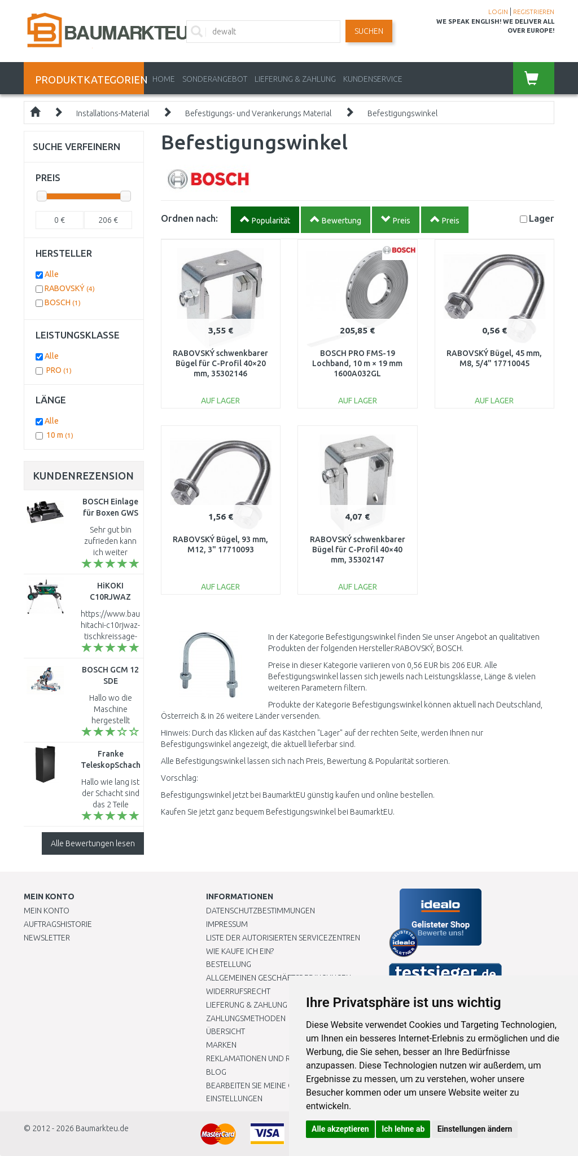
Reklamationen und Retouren (265, 1058)
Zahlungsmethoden (246, 1018)
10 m (59, 434)
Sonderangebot (214, 78)
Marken (221, 1044)
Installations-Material (112, 113)
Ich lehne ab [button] (403, 1128)
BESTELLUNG (228, 964)
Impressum (227, 924)
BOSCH (63, 302)
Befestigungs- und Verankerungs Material (258, 113)
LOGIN (498, 11)
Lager (541, 218)
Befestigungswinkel (402, 113)
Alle (52, 274)
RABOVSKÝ (70, 288)
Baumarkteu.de (102, 1128)
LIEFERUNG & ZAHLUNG (295, 78)
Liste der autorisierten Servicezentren (283, 937)
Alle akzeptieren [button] (340, 1128)
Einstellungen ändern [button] (475, 1128)
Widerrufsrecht (238, 991)
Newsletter (47, 937)
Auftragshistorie (58, 924)
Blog (216, 1071)
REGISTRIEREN (533, 11)
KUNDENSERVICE (372, 78)
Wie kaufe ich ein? (240, 951)
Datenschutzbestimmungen (260, 910)
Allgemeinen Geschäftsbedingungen (278, 977)
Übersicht (225, 1031)
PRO (59, 370)
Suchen (368, 31)
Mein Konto (46, 910)
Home (163, 78)
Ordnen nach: (189, 218)
